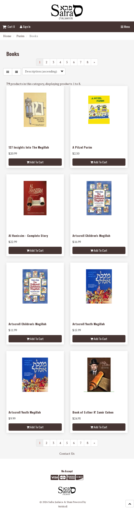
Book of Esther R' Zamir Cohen (92, 412)
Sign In (25, 26)
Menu (125, 26)
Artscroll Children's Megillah (91, 235)
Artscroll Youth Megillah (88, 324)
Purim (20, 36)
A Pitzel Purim (82, 147)
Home (7, 36)
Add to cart (35, 162)
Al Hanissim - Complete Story (28, 235)
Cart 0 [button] (9, 26)
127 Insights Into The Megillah (29, 147)
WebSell (62, 506)
